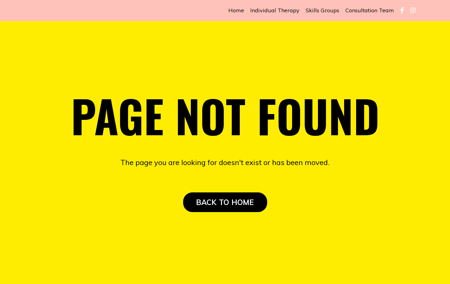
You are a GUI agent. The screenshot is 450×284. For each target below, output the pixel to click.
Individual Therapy (274, 10)
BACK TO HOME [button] (225, 202)
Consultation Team (369, 10)
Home (236, 10)
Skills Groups (322, 10)
